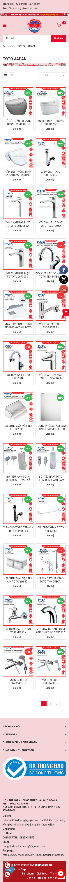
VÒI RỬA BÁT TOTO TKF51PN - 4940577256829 (18, 378)
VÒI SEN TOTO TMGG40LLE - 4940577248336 (51, 683)
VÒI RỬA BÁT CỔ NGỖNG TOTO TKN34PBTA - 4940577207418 (50, 276)
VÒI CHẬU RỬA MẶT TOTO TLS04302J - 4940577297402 (51, 378)
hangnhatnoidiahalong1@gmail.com (24, 846)
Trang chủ (8, 3)
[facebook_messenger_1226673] (60, 873)
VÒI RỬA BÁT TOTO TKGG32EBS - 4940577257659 (51, 327)
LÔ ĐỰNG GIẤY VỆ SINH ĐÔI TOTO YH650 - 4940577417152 (18, 581)
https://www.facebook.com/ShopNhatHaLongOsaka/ (33, 854)
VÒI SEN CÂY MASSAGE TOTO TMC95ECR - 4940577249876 (51, 581)
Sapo (24, 869)
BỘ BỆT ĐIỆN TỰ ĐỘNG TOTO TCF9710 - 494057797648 (51, 124)
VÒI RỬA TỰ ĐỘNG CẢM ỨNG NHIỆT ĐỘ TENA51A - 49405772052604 (51, 632)
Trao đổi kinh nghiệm (15, 8)
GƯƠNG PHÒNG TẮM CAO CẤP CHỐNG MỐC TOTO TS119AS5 (51, 429)
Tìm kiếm (58, 38)
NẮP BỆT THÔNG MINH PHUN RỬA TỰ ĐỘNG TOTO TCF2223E (18, 175)
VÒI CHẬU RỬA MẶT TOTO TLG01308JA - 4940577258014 (18, 226)
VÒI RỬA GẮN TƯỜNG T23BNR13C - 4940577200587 (18, 632)
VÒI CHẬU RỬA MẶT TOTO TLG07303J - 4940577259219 (18, 276)
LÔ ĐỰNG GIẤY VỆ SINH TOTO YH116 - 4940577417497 (18, 429)
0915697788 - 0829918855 (18, 837)
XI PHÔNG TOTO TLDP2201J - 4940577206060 (51, 175)
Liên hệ (33, 8)
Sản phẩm (34, 3)
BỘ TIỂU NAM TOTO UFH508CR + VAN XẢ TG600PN (18, 480)
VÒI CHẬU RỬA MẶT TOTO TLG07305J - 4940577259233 (51, 226)
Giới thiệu (21, 3)
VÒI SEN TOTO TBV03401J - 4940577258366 (18, 683)
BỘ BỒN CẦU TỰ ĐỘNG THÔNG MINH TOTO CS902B (18, 124)
